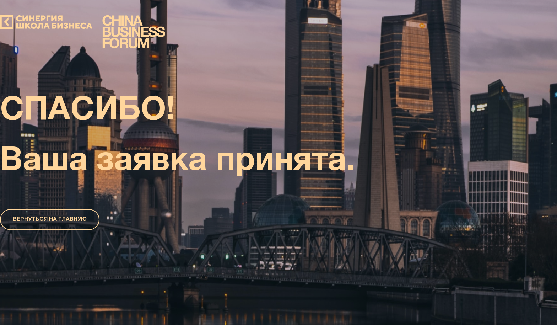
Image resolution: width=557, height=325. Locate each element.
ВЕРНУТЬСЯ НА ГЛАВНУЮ (50, 219)
